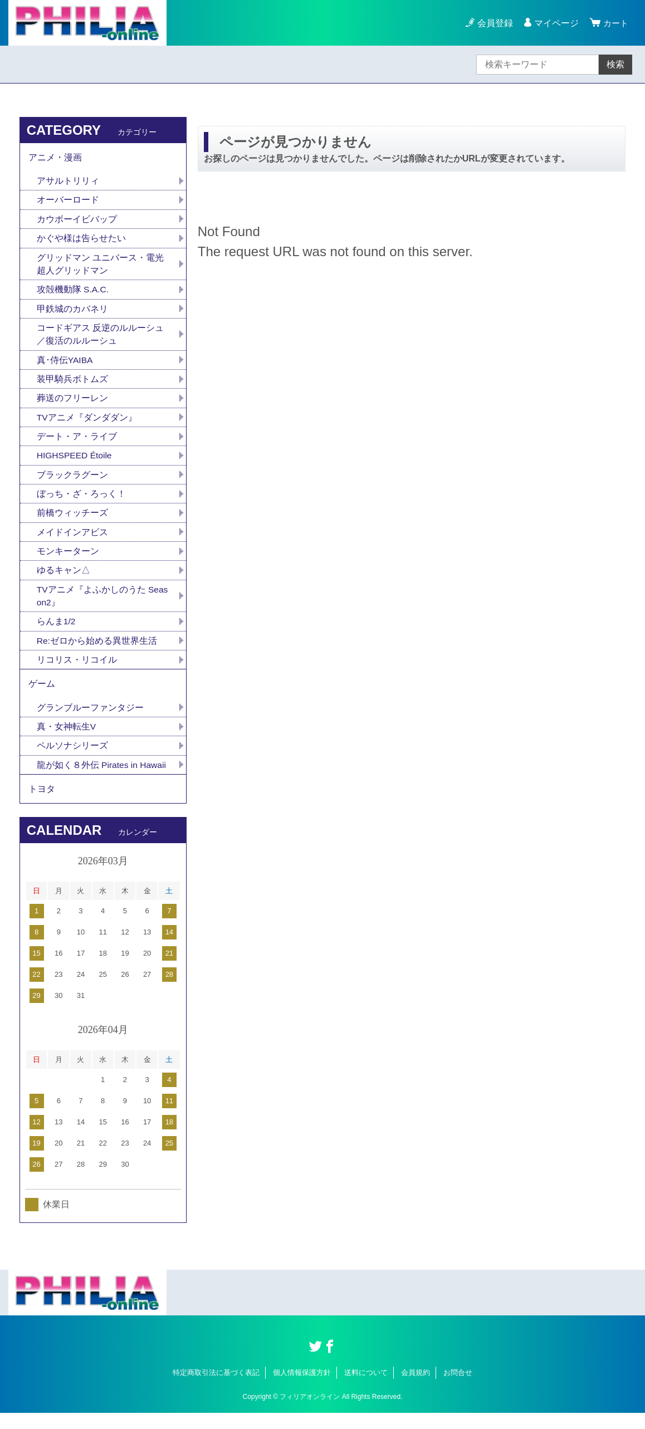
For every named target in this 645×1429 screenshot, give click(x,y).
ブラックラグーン (72, 482)
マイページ (554, 23)
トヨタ (41, 804)
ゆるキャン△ (63, 579)
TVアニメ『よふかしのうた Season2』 (103, 605)
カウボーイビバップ (77, 221)
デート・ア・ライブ (77, 443)
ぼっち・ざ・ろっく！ (81, 501)
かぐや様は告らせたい (81, 241)
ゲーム (41, 696)
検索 (615, 64)
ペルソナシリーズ (72, 759)
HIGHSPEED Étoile (75, 462)
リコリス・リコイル (77, 671)
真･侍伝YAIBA (65, 365)
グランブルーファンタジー (90, 720)
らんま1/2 (56, 632)
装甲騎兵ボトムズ (72, 384)
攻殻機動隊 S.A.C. (73, 293)
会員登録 (493, 23)
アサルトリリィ (68, 182)
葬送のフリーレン (72, 404)
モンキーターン (68, 560)
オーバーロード (68, 202)
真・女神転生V (66, 740)
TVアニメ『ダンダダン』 (87, 423)
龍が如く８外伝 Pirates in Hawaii (102, 779)
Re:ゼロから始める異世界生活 (97, 651)
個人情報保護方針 (302, 1388)
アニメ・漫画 (55, 158)
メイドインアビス (72, 540)
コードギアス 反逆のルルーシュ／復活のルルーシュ (100, 338)
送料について (366, 1388)
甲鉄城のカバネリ (72, 312)
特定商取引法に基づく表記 (216, 1388)
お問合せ (457, 1388)
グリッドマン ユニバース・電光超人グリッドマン (100, 267)
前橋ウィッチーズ (72, 521)
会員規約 (415, 1388)
